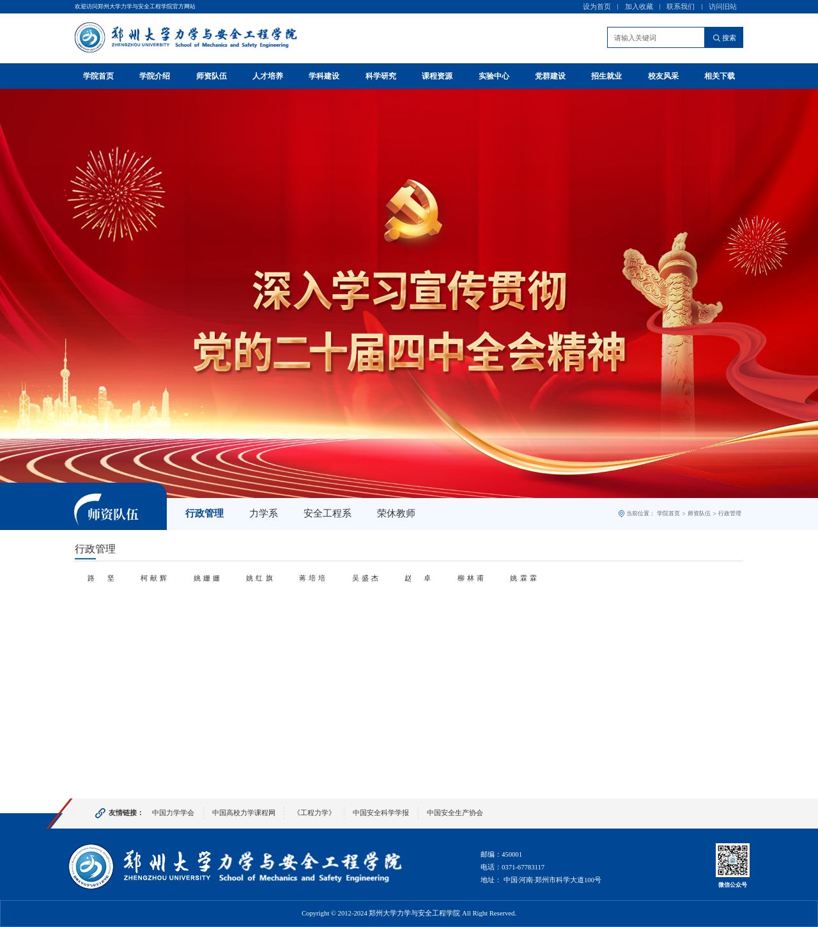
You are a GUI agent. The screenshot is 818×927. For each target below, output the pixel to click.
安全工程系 (327, 513)
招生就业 (606, 76)
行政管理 (204, 513)
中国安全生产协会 (455, 812)
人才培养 (267, 76)
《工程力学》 (314, 812)
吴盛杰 (365, 578)
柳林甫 (471, 578)
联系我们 (681, 6)
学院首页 (98, 76)
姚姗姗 (207, 578)
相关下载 (719, 76)
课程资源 (437, 76)
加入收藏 (639, 6)
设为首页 (597, 6)
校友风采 (663, 76)
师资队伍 (211, 76)
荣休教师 (396, 513)
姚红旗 (259, 578)
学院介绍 (154, 76)
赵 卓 (418, 578)
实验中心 (494, 76)
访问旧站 (723, 6)
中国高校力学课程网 (243, 812)
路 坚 (101, 578)
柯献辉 (154, 578)
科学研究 (381, 76)
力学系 (263, 513)
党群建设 (550, 76)
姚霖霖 (523, 578)
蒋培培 (312, 578)
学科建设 (324, 76)
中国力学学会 (173, 812)
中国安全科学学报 (381, 812)
